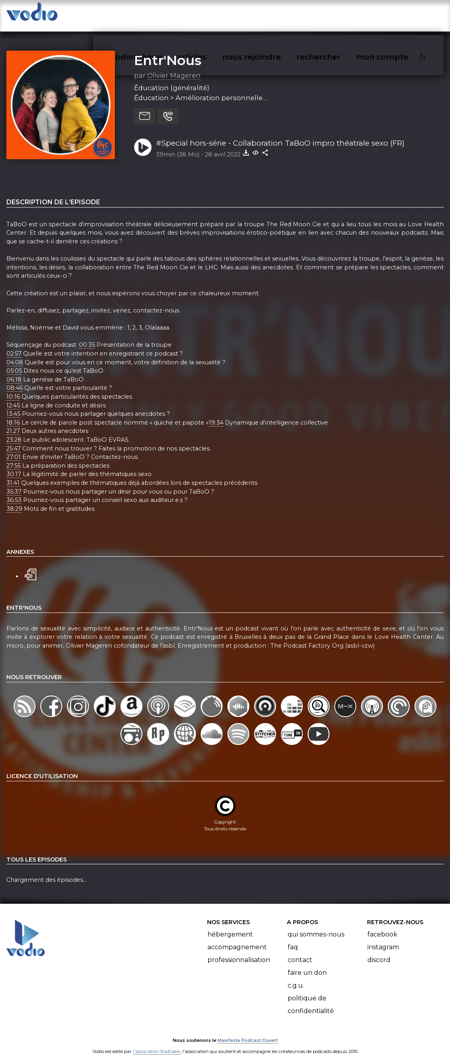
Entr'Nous (167, 52)
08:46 (14, 380)
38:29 (14, 500)
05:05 (14, 362)
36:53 (14, 492)
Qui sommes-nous (316, 926)
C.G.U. (296, 977)
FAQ (293, 939)
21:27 (13, 423)
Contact (300, 952)
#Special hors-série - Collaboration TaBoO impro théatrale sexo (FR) (280, 135)
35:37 (14, 483)
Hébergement (230, 926)
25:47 (13, 440)
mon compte (395, 14)
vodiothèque (155, 14)
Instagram (383, 939)
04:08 (14, 354)
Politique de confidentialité (311, 996)
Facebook (382, 926)
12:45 (13, 397)
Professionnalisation (238, 952)
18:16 (13, 414)
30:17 (13, 466)
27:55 (13, 457)
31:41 (13, 474)
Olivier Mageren (174, 67)
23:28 (14, 431)
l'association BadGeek (156, 1043)
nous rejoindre (268, 14)
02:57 (14, 345)
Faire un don (307, 964)
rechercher (333, 14)
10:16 (13, 388)
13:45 (13, 405)
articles (210, 14)
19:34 (216, 414)
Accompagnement (237, 939)
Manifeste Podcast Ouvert (247, 1032)
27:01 (13, 448)
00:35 (87, 336)
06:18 (14, 371)
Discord (379, 952)
